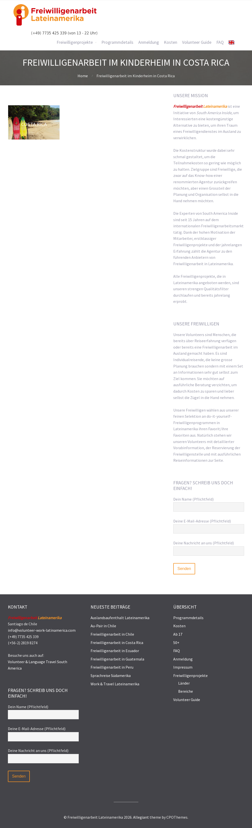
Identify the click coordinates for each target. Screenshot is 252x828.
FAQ (176, 650)
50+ (176, 642)
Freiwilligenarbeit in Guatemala (117, 659)
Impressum (182, 667)
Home (83, 75)
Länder (184, 683)
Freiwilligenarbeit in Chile (112, 634)
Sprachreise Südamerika (111, 675)
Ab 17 (177, 634)
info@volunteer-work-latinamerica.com (42, 630)
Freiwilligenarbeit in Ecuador (115, 650)
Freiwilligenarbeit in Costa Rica (117, 642)
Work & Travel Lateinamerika (115, 683)
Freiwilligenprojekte (190, 675)
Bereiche (185, 691)
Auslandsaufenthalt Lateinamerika (120, 617)
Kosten (179, 625)
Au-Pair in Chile (103, 625)
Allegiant (141, 817)
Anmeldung (183, 659)
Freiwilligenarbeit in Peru (112, 667)
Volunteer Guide (186, 699)
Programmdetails (188, 617)
